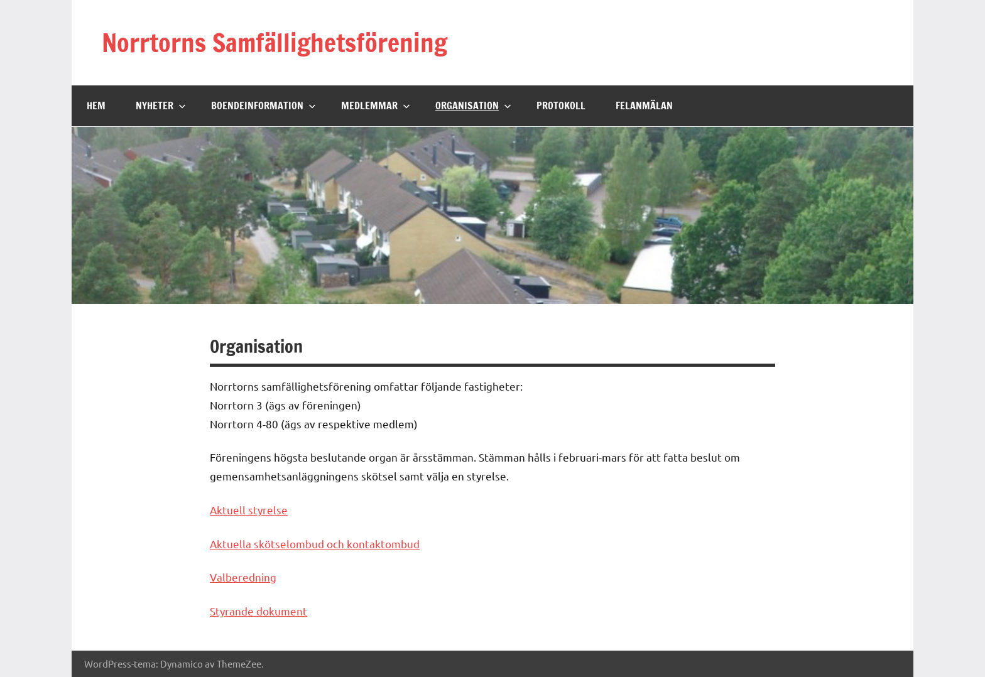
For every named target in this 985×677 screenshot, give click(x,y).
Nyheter (161, 105)
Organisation (473, 105)
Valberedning (243, 576)
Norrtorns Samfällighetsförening (274, 42)
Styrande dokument (258, 610)
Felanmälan (644, 105)
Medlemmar (375, 105)
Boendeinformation (263, 105)
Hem (96, 105)
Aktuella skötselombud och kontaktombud (315, 543)
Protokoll (560, 105)
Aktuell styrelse (249, 509)
